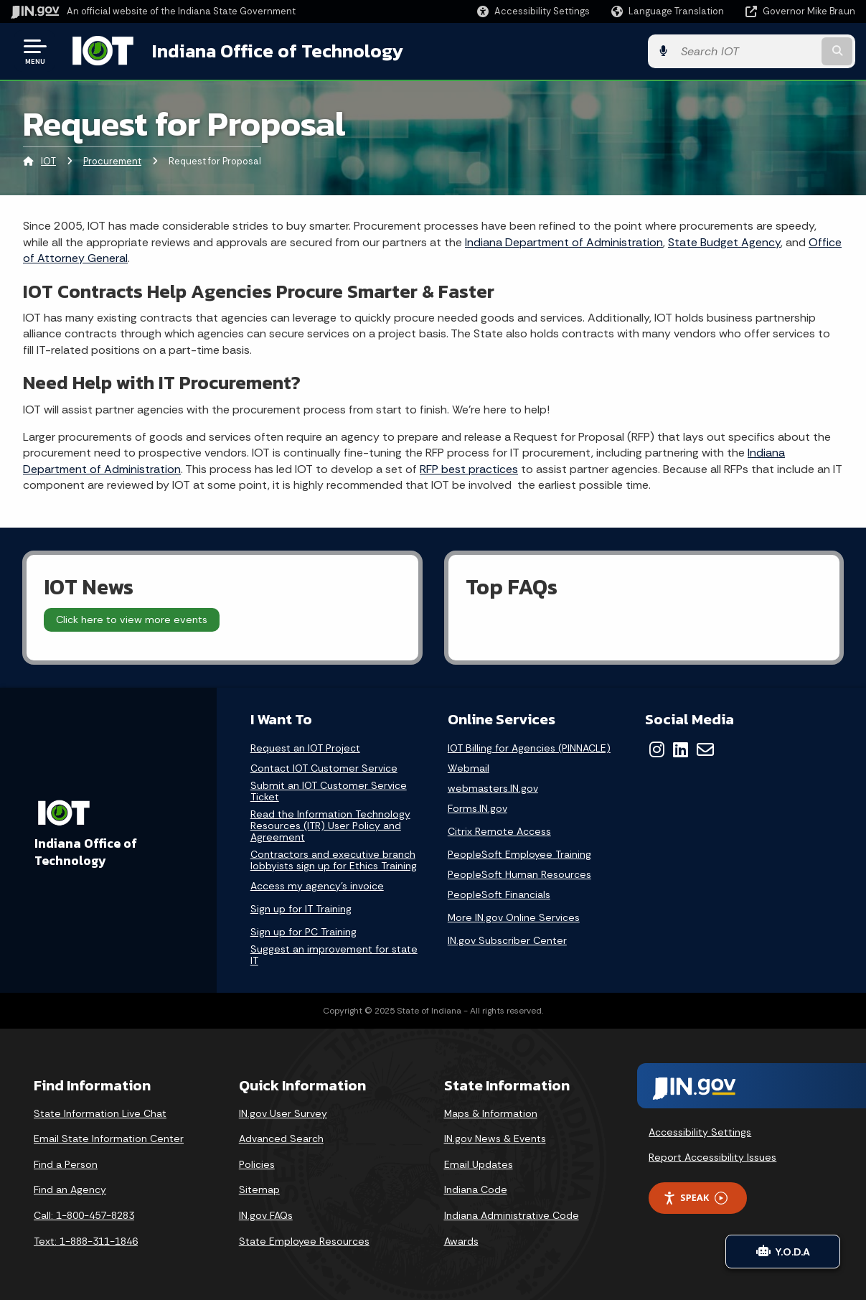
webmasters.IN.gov (493, 788)
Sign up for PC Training (303, 931)
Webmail (468, 768)
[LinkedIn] (680, 748)
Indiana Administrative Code (511, 1215)
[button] (533, 11)
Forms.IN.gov (477, 808)
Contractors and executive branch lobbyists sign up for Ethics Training (333, 859)
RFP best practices (469, 468)
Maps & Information (490, 1112)
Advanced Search (281, 1138)
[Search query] (760, 51)
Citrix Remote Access (499, 830)
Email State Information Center (109, 1138)
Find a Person (66, 1163)
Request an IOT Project (305, 747)
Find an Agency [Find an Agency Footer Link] (70, 1189)
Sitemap (259, 1189)
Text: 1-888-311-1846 (86, 1240)
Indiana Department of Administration (564, 241)
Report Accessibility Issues (712, 1157)
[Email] (705, 748)
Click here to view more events (131, 619)
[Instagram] (656, 748)
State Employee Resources (304, 1240)
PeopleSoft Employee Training (519, 853)
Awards (461, 1240)
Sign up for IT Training (301, 908)
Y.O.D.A (783, 1251)
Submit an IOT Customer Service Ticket (328, 791)
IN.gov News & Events (495, 1138)
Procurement (112, 161)
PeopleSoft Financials (499, 894)
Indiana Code (475, 1189)
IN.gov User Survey (283, 1112)
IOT (48, 161)
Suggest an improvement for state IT (334, 954)
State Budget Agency (724, 241)
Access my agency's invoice (317, 885)
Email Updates (478, 1163)
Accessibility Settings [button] (700, 1131)
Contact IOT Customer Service (323, 768)
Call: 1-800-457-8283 (84, 1215)
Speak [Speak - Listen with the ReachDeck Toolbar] (695, 1198)
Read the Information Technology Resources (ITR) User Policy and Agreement (330, 825)
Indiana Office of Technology (277, 51)
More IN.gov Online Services (514, 916)
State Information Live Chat (100, 1112)
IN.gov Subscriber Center (507, 939)
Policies (257, 1163)
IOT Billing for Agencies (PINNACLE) (529, 747)
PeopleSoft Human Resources (519, 874)
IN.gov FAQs (266, 1215)
